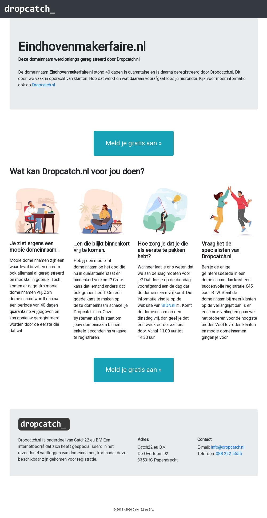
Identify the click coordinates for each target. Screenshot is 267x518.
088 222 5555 (229, 453)
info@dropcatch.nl (227, 447)
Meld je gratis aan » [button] (134, 143)
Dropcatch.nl (43, 84)
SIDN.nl (168, 305)
